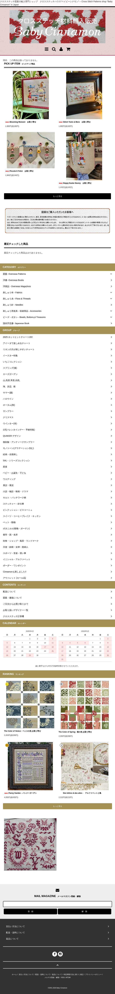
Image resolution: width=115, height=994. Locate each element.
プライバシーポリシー (93, 974)
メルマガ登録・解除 (51, 977)
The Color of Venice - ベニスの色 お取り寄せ (22, 731)
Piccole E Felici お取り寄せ (19, 171)
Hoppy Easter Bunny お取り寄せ (75, 183)
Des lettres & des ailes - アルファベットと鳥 (80, 793)
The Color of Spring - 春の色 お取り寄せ (75, 732)
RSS (63, 977)
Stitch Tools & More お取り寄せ (75, 122)
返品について (57, 974)
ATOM (68, 977)
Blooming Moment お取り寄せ (20, 122)
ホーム (14, 974)
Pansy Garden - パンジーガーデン (21, 793)
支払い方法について (26, 974)
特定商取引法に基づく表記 (73, 974)
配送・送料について (42, 974)
